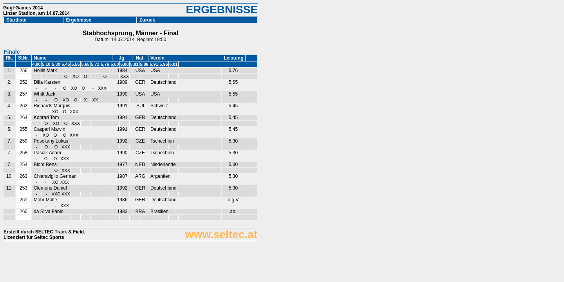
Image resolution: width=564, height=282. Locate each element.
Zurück (149, 20)
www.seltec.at (221, 234)
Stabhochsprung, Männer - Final (130, 33)
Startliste (16, 20)
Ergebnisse (78, 20)
